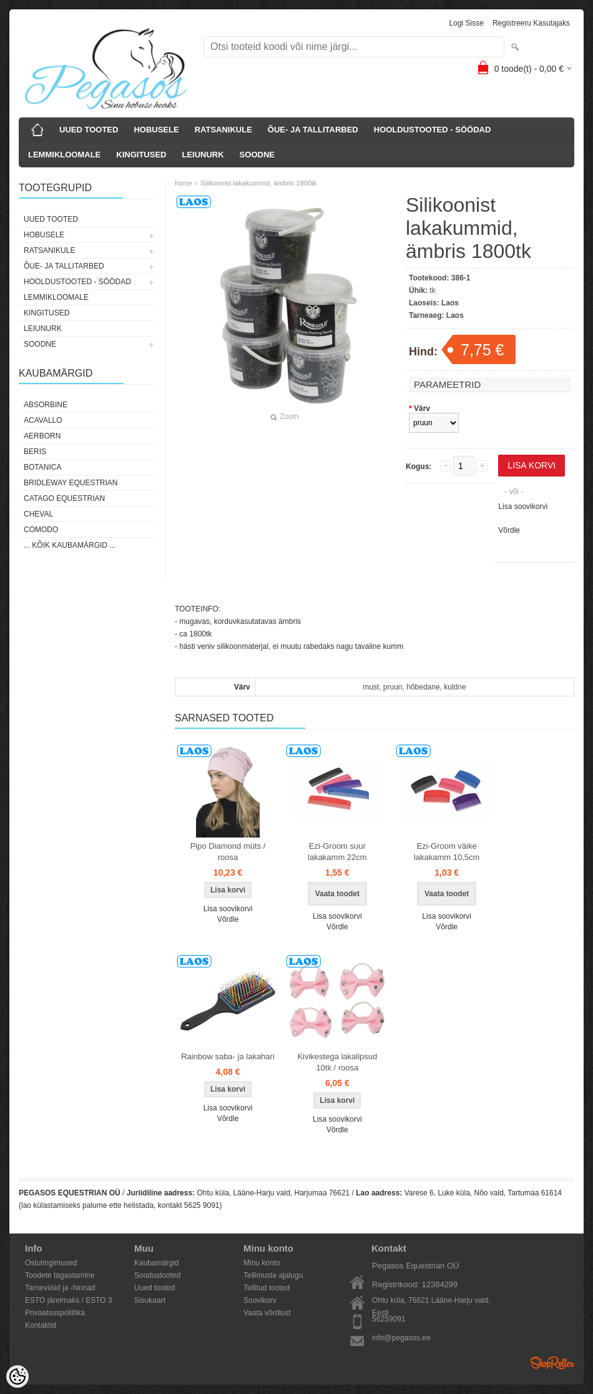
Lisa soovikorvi (522, 506)
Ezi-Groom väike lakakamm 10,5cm (446, 851)
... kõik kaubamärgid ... (69, 545)
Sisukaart (149, 1300)
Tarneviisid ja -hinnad (60, 1287)
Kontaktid (40, 1325)
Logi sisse (466, 23)
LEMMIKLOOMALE (64, 154)
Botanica (42, 467)
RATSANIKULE (223, 129)
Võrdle (509, 530)
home (183, 183)
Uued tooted (154, 1287)
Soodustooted (157, 1275)
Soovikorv (260, 1300)
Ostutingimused (51, 1262)
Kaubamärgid (156, 1262)
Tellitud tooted (266, 1287)
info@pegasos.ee (401, 1337)
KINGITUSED (141, 154)
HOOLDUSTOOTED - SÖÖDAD (432, 129)
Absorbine (45, 404)
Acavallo (43, 420)
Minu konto (261, 1262)
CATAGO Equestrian (64, 498)
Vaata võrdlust (267, 1312)
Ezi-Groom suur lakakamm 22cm (337, 851)
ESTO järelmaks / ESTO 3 (68, 1300)
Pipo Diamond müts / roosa (228, 851)
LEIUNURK (202, 154)
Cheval (38, 514)
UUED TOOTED (88, 129)
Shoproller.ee (552, 1363)
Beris (35, 451)
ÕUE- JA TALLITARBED (313, 129)
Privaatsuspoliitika (55, 1312)
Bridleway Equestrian (70, 482)
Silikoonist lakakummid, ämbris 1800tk (258, 183)
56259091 (388, 1319)
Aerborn (42, 436)
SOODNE (257, 154)
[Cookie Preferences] (17, 1376)
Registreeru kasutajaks (531, 23)
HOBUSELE (156, 129)
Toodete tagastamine (59, 1275)
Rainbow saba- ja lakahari (228, 1056)
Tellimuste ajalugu (273, 1275)
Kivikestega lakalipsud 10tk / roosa (337, 1062)
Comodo (41, 529)
